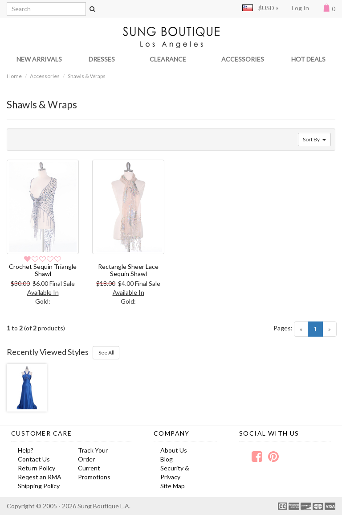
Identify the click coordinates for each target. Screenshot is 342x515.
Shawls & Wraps (87, 76)
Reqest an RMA (39, 477)
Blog (166, 459)
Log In (300, 8)
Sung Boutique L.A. (103, 506)
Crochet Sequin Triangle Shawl (43, 270)
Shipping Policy (39, 486)
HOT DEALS (308, 59)
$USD (258, 8)
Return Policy (36, 468)
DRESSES (102, 59)
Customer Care (41, 433)
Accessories (45, 76)
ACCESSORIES (242, 59)
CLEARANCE (168, 59)
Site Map (172, 486)
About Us (173, 450)
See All (106, 352)
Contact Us (34, 459)
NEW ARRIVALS (39, 59)
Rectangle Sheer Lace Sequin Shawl (128, 270)
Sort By (314, 139)
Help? (25, 450)
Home (14, 76)
